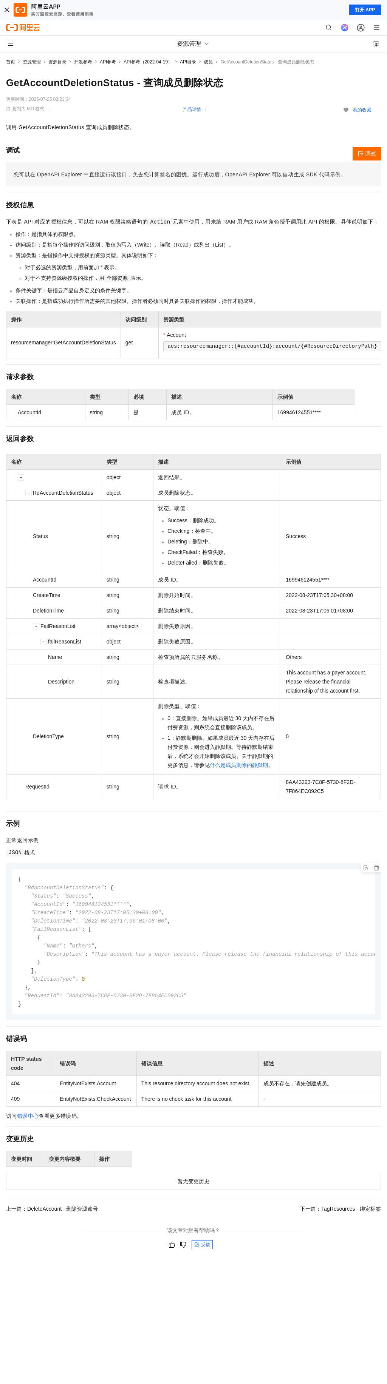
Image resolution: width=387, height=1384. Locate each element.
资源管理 (32, 62)
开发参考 (83, 62)
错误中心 (28, 1122)
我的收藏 (362, 110)
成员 (208, 62)
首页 (10, 62)
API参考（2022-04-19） (148, 62)
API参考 (108, 62)
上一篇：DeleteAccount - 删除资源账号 (52, 1215)
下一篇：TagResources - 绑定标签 (340, 1215)
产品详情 (192, 109)
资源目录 (57, 62)
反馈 (202, 1250)
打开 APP (365, 9)
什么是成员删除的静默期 (239, 765)
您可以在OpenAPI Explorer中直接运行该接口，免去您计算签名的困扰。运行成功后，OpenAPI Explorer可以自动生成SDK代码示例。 (180, 174)
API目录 (188, 62)
